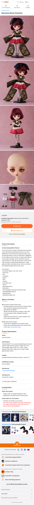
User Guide (4, 493)
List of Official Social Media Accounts (17, 484)
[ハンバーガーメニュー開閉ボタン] (32, 2)
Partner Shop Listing (15, 327)
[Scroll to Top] (17, 443)
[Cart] (18, 2)
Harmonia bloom (5, 10)
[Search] (15, 2)
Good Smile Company (9, 370)
